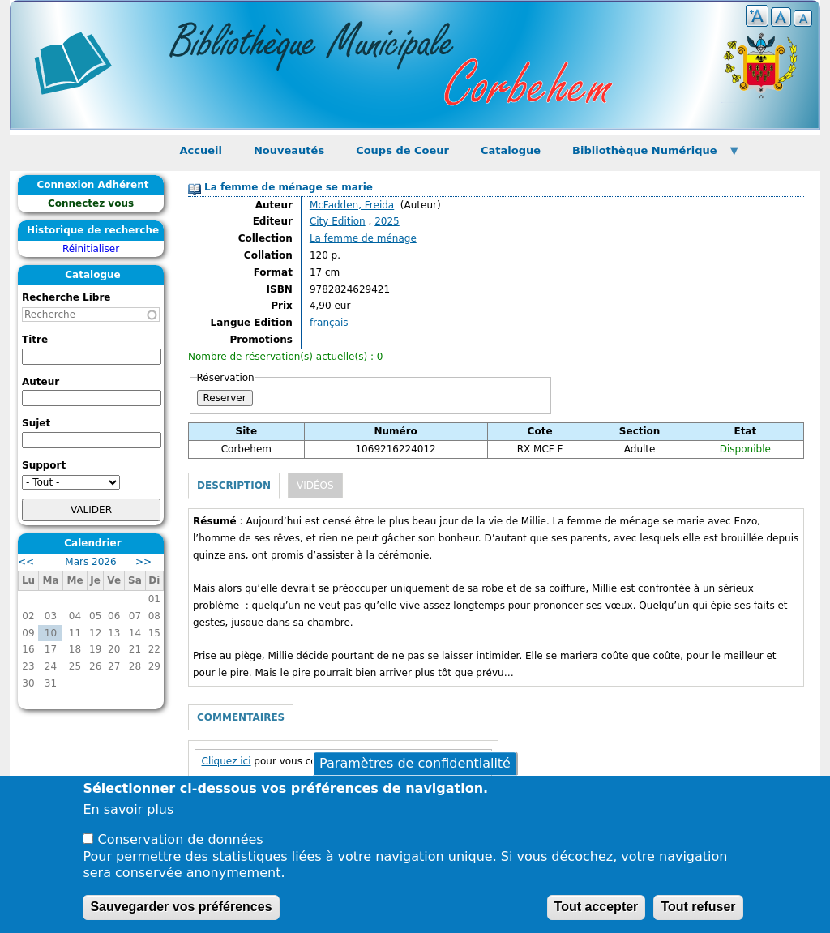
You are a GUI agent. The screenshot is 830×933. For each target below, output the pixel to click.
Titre (35, 339)
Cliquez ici (226, 761)
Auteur (40, 381)
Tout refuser (698, 907)
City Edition (338, 221)
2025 (387, 221)
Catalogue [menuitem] (511, 150)
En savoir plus (128, 809)
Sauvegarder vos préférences (181, 907)
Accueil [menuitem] (201, 150)
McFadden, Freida (352, 205)
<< (26, 561)
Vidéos (315, 485)
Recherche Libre (66, 297)
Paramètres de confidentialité (415, 763)
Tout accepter (596, 907)
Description (234, 485)
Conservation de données (180, 839)
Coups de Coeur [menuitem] (402, 150)
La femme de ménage (363, 238)
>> (143, 561)
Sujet (36, 423)
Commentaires (241, 717)
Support (44, 465)
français (329, 322)
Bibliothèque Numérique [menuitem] (649, 155)
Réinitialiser (90, 249)
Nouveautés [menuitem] (289, 150)
